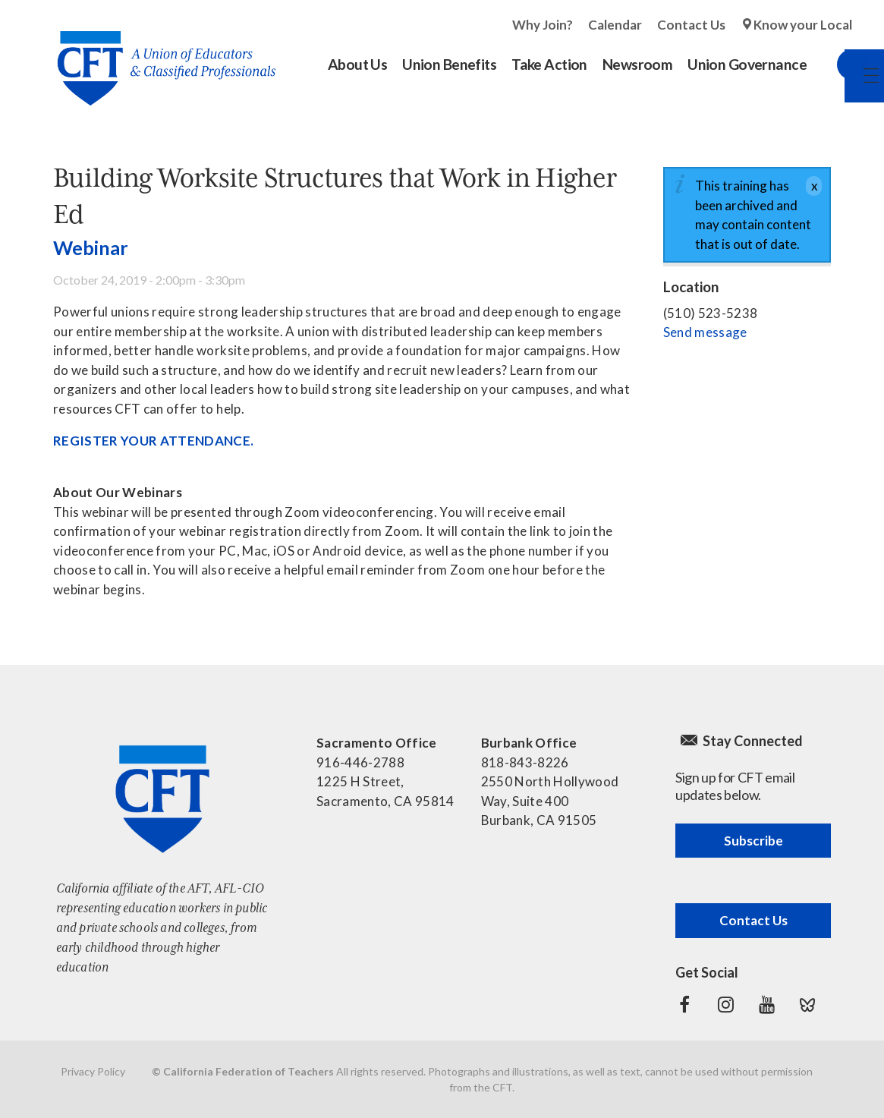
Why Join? (542, 25)
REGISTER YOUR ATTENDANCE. (154, 441)
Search (837, 64)
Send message (705, 332)
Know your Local (802, 25)
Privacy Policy (93, 1071)
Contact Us (691, 25)
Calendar (615, 25)
